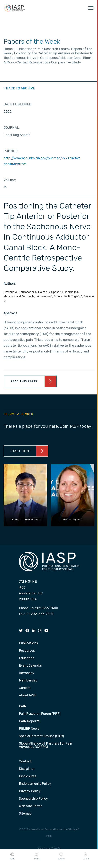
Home (12, 856)
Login (86, 856)
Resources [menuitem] (27, 651)
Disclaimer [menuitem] (27, 769)
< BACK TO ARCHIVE (19, 88)
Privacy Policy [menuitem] (29, 791)
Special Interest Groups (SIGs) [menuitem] (41, 736)
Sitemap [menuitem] (25, 813)
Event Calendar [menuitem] (30, 665)
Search (61, 856)
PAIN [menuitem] (22, 706)
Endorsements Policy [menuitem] (35, 784)
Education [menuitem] (27, 658)
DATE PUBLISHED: (18, 104)
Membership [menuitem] (28, 680)
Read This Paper (24, 381)
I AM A (36, 856)
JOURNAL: (12, 128)
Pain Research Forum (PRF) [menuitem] (40, 714)
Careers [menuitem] (25, 688)
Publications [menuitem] (28, 643)
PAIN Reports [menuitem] (29, 721)
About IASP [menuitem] (28, 695)
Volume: (10, 180)
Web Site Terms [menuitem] (30, 806)
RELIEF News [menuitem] (29, 729)
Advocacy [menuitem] (26, 673)
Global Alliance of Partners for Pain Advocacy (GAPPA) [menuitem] (45, 745)
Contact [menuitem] (25, 761)
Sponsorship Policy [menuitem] (33, 799)
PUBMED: (11, 151)
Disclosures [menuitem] (27, 776)
